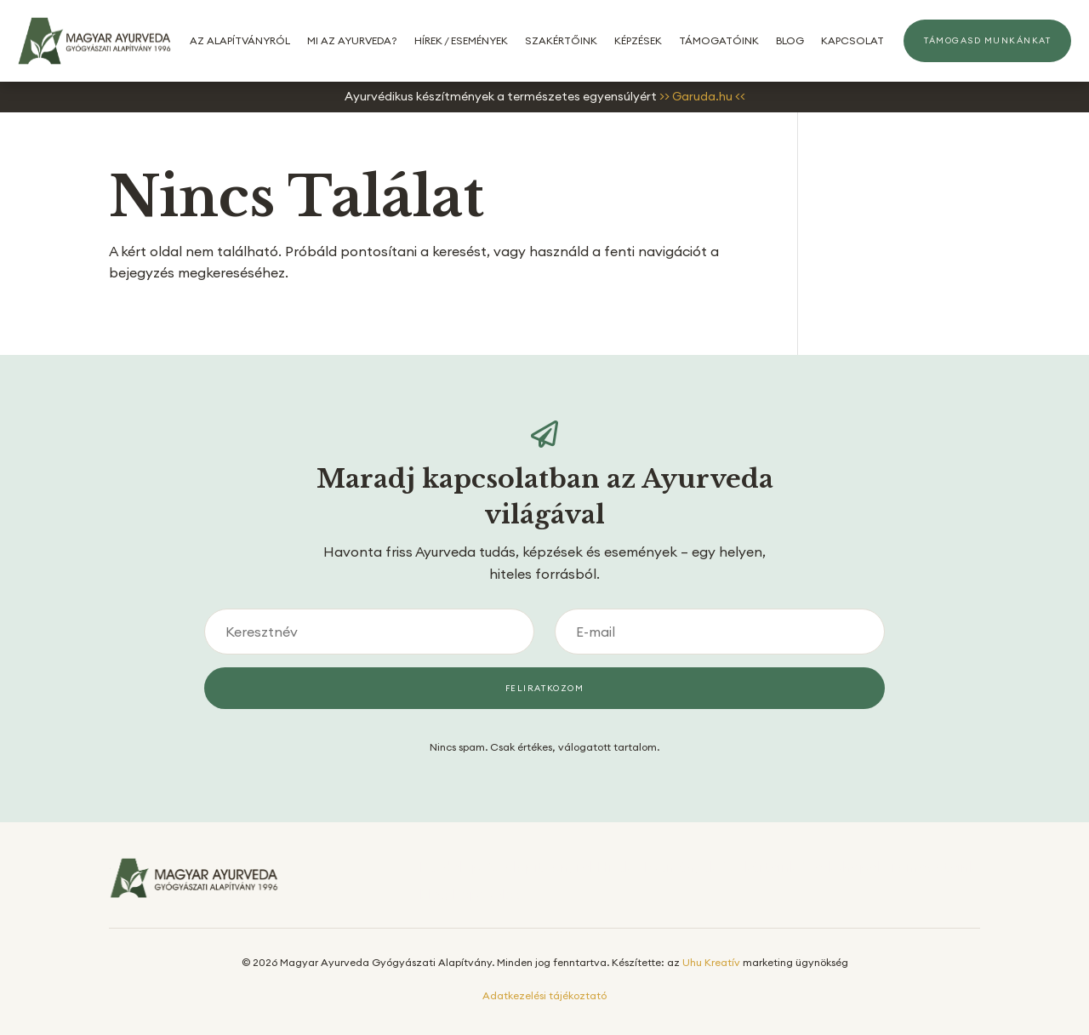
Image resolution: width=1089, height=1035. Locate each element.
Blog (790, 40)
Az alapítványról (240, 40)
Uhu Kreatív (711, 962)
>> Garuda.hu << (702, 96)
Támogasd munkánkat (987, 40)
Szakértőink (561, 40)
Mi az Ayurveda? (352, 40)
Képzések (638, 40)
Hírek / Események (461, 40)
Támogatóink (719, 40)
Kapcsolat (852, 40)
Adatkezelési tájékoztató (544, 995)
